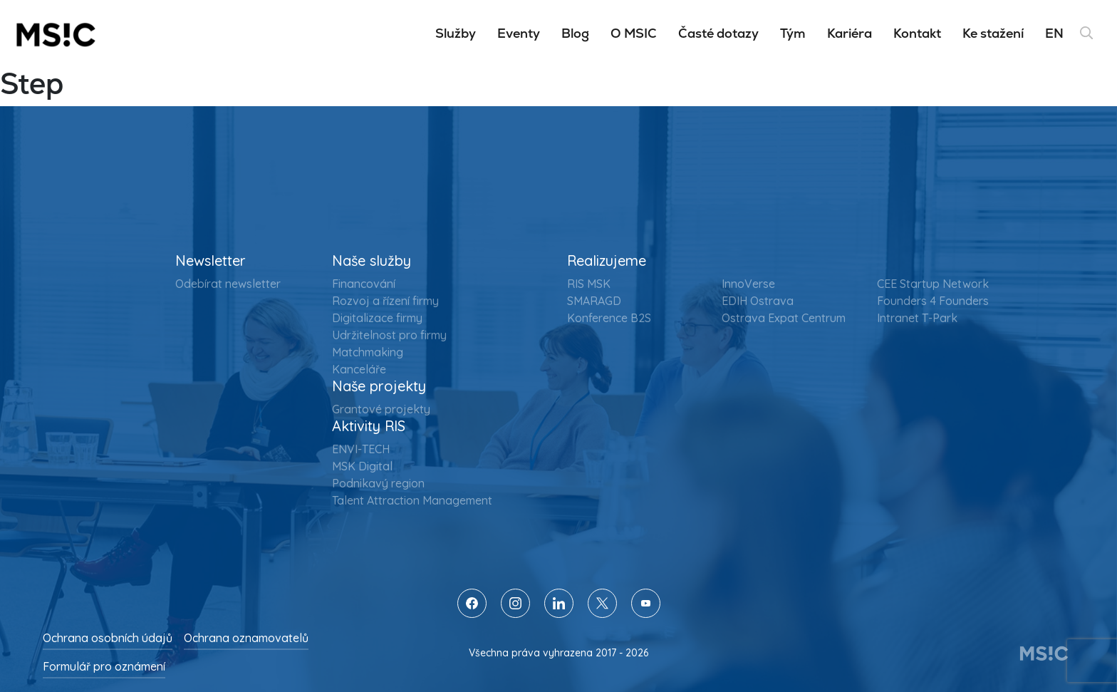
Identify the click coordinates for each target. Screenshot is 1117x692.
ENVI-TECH (361, 449)
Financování (363, 284)
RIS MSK (589, 284)
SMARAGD (594, 301)
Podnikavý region (378, 483)
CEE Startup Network (933, 284)
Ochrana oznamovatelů (246, 638)
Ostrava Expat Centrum (784, 318)
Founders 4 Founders (933, 301)
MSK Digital (362, 466)
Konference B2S (609, 318)
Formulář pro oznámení (104, 666)
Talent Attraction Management (412, 500)
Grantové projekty (381, 409)
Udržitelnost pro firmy (389, 335)
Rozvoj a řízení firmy (385, 301)
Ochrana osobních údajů (107, 638)
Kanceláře (359, 369)
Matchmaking (367, 352)
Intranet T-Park (917, 318)
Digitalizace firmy (377, 318)
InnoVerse (748, 284)
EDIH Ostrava (758, 301)
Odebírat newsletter (228, 284)
